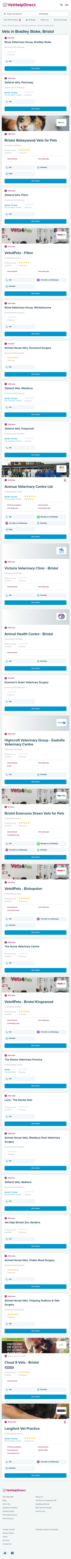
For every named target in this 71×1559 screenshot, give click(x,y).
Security (6, 1540)
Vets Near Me (8, 1497)
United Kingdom (13, 26)
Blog (4, 1500)
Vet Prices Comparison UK (46, 1500)
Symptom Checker (10, 1508)
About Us (39, 1497)
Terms (5, 1537)
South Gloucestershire (29, 26)
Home (4, 26)
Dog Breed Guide (42, 1504)
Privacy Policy (8, 1533)
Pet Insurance (8, 1518)
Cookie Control (9, 1529)
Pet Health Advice (10, 1515)
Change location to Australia (47, 1529)
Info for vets (40, 1511)
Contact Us (7, 1544)
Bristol (40, 26)
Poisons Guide (8, 1511)
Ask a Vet (6, 1504)
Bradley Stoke (49, 26)
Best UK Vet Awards (44, 1508)
